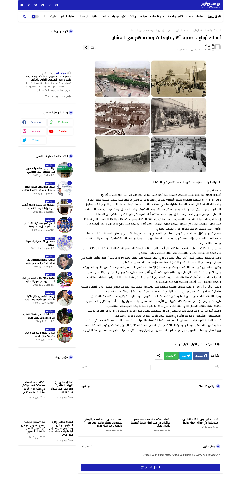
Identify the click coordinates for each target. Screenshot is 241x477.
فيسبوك (83, 16)
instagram (36, 131)
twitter (35, 140)
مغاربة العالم (68, 16)
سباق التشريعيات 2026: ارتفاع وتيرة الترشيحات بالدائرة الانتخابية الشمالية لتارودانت (38, 190)
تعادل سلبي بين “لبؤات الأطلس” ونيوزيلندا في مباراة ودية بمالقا (200, 421)
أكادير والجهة (175, 16)
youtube (63, 131)
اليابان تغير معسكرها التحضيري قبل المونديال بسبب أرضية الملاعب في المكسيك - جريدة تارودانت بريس (39, 228)
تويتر (183, 356)
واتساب (169, 356)
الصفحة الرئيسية (213, 30)
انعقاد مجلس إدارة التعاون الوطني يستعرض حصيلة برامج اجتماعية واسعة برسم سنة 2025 (103, 422)
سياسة (200, 16)
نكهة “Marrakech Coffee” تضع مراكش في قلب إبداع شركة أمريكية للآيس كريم (150, 422)
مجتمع (143, 16)
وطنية (95, 16)
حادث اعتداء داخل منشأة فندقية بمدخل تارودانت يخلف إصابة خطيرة (39, 318)
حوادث (105, 16)
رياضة (133, 16)
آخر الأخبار (196, 344)
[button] (24, 16)
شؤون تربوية (119, 16)
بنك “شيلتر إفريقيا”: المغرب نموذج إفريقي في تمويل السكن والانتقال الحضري (33, 427)
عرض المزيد (86, 386)
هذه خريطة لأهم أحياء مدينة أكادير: (40, 243)
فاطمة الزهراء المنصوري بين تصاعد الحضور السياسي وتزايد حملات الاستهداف (40, 263)
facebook (36, 122)
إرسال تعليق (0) (150, 467)
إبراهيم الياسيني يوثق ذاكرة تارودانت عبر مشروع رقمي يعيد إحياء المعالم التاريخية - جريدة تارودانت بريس (39, 301)
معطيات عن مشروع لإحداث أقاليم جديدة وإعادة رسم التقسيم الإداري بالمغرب (48, 78)
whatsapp (63, 122)
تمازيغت (53, 16)
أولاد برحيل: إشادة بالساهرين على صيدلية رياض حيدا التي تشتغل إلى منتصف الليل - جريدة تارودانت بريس (38, 173)
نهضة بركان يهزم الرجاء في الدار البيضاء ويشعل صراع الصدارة (38, 279)
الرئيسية (212, 16)
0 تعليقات (86, 446)
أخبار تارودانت (157, 16)
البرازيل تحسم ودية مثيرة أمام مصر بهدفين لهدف (40, 334)
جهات (189, 16)
